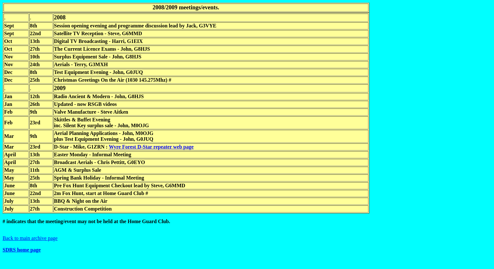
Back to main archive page (30, 238)
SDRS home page (22, 250)
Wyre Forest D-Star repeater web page (151, 147)
